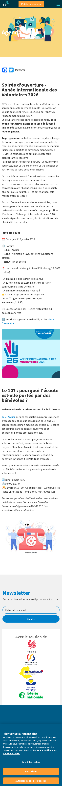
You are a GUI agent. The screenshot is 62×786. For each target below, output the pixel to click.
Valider (31, 619)
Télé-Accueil (9, 416)
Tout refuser (31, 773)
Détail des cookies (31, 764)
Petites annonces (31, 4)
